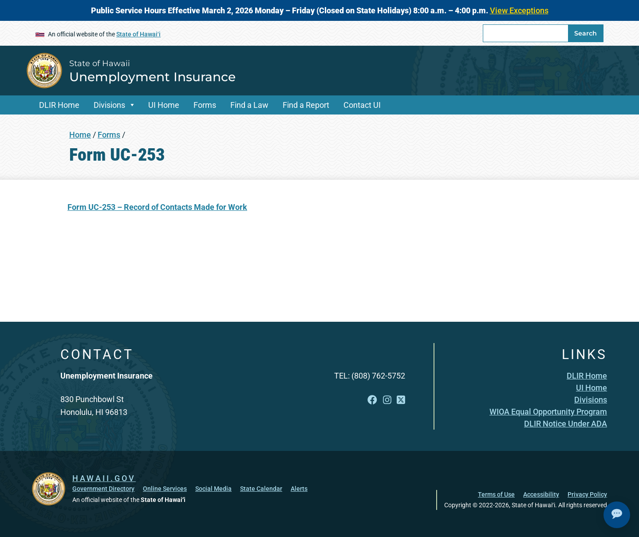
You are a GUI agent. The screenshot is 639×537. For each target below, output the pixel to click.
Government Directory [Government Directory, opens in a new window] (103, 488)
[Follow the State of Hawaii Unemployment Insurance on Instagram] (387, 400)
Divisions (109, 105)
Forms (204, 105)
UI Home (163, 105)
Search (585, 33)
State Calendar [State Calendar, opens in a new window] (261, 488)
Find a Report (306, 105)
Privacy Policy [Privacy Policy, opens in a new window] (587, 494)
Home (80, 134)
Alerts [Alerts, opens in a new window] (299, 488)
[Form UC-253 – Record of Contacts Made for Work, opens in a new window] (157, 207)
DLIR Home (59, 105)
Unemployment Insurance (152, 76)
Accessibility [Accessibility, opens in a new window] (541, 494)
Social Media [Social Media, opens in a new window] (213, 488)
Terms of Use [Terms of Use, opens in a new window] (496, 494)
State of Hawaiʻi (138, 34)
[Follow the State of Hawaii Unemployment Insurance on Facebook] (372, 400)
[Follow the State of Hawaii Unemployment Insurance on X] (401, 400)
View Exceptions (519, 10)
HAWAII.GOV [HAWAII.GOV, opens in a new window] (104, 478)
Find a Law (249, 105)
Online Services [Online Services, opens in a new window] (165, 488)
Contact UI (362, 105)
